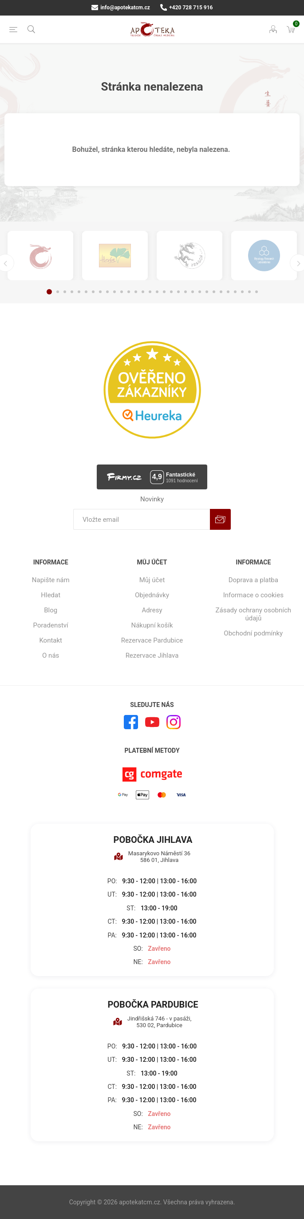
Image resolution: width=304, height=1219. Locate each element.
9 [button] (107, 291)
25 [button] (221, 291)
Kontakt (50, 640)
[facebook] (131, 722)
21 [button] (192, 291)
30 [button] (256, 291)
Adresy (152, 610)
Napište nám (51, 580)
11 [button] (121, 291)
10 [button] (114, 291)
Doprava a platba (253, 580)
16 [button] (157, 291)
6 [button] (86, 291)
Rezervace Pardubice (152, 640)
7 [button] (93, 291)
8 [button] (100, 291)
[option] (40, 255)
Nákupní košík (152, 625)
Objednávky (152, 595)
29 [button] (249, 291)
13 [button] (135, 291)
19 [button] (178, 291)
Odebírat (220, 519)
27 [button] (235, 291)
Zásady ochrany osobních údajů (253, 614)
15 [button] (150, 291)
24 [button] (214, 291)
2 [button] (57, 291)
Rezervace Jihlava (152, 655)
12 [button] (128, 291)
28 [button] (242, 291)
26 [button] (228, 291)
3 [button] (64, 291)
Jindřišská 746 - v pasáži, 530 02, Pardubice (152, 1021)
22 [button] (199, 291)
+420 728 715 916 (186, 7)
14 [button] (143, 291)
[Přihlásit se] (141, 519)
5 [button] (79, 291)
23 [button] (206, 291)
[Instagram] (173, 722)
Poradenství (50, 625)
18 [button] (171, 291)
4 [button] (72, 291)
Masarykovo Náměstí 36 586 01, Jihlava (152, 856)
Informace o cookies (253, 595)
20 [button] (185, 291)
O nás (50, 655)
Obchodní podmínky (253, 633)
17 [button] (164, 291)
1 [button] (49, 291)
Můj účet (152, 580)
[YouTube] (152, 722)
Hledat (50, 595)
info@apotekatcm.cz (120, 7)
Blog (50, 610)
